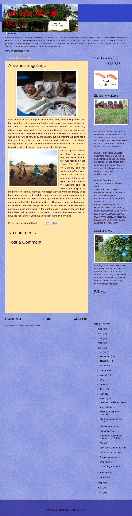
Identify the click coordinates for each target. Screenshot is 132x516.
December (105, 356)
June (102, 384)
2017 (100, 333)
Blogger (81, 510)
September (105, 370)
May (102, 389)
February (104, 472)
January (104, 477)
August (104, 375)
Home (47, 318)
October (104, 365)
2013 (100, 352)
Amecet (12, 33)
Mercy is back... (107, 407)
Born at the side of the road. (113, 448)
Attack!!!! (104, 443)
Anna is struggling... (109, 457)
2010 (100, 492)
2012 (100, 483)
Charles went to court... (111, 426)
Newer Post (13, 318)
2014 (100, 348)
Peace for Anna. (107, 431)
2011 (100, 488)
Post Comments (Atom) (30, 325)
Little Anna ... (106, 462)
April (102, 394)
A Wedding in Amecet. (110, 466)
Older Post (81, 318)
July (102, 380)
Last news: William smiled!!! (113, 402)
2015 (100, 343)
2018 (100, 329)
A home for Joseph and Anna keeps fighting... (111, 437)
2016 (100, 338)
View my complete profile (17, 51)
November (105, 361)
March (103, 398)
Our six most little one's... (112, 452)
